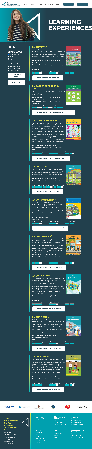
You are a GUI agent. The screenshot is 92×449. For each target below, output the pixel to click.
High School (13, 59)
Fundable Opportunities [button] (76, 419)
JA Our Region (41, 317)
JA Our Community (44, 200)
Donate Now (68, 4)
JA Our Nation (41, 276)
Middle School (14, 57)
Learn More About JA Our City (48, 191)
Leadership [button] (39, 432)
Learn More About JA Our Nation (49, 309)
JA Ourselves (40, 356)
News (58, 4)
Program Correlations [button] (61, 424)
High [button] (55, 438)
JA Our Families (42, 236)
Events (51, 4)
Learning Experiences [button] (58, 431)
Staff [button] (37, 434)
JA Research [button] (40, 438)
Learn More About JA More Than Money (51, 158)
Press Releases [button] (41, 440)
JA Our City (39, 166)
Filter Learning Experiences (16, 75)
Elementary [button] (58, 433)
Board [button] (38, 436)
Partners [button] (74, 417)
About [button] (38, 430)
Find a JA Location (77, 438)
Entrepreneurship (15, 68)
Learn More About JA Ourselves (48, 389)
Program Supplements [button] (58, 421)
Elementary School (16, 54)
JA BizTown (39, 47)
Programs (42, 4)
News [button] (38, 442)
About (32, 4)
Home (25, 4)
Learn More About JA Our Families (49, 267)
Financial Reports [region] (77, 424)
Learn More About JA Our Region (49, 348)
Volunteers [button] (40, 417)
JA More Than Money (45, 120)
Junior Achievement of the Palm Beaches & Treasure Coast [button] (78, 434)
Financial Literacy (15, 66)
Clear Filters (16, 82)
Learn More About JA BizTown (48, 78)
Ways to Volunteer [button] (42, 419)
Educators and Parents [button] (59, 417)
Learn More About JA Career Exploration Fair (53, 112)
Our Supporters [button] (76, 423)
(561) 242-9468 (9, 443)
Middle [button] (56, 435)
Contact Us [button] (8, 442)
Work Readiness (15, 70)
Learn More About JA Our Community (50, 228)
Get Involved (83, 4)
